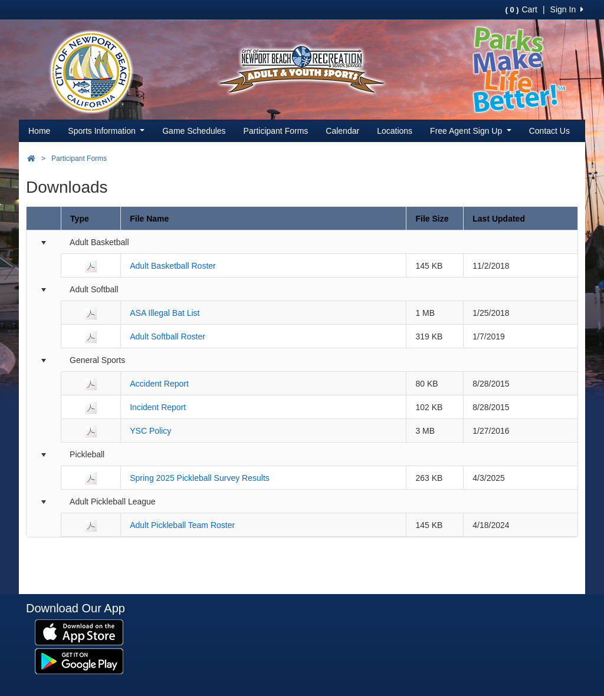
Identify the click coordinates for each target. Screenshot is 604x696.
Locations (394, 131)
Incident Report (158, 407)
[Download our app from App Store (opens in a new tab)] (79, 631)
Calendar (342, 131)
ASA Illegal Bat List (164, 313)
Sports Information (106, 131)
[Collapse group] (43, 243)
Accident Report (159, 383)
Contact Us (549, 131)
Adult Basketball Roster (173, 266)
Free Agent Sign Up (470, 131)
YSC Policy (150, 431)
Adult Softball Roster (167, 336)
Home (39, 131)
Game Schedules (193, 131)
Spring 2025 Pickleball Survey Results (200, 478)
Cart (521, 9)
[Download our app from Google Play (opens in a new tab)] (79, 660)
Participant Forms (276, 131)
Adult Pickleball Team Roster (182, 525)
